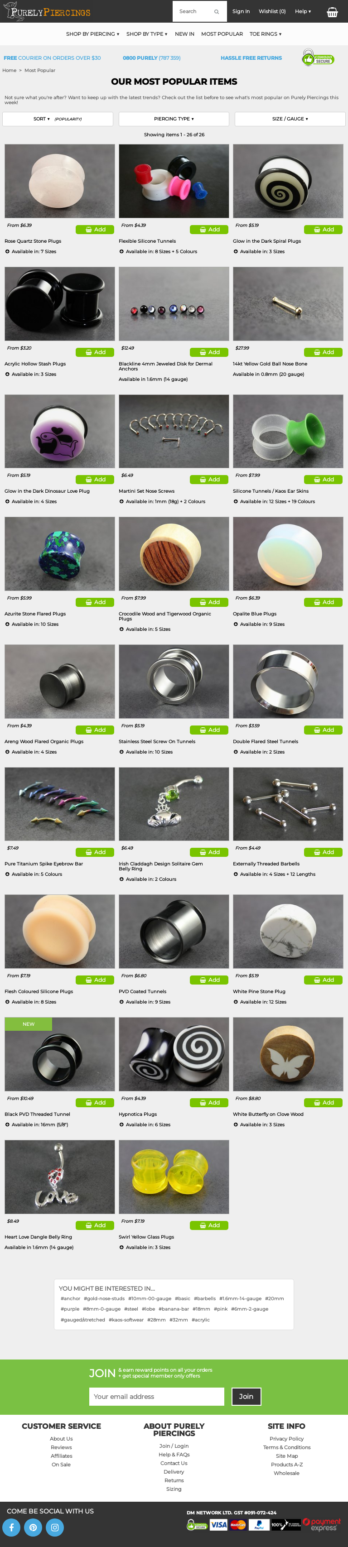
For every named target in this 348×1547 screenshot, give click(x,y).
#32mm (178, 1319)
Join (246, 1397)
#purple (70, 1309)
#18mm (201, 1309)
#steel (131, 1309)
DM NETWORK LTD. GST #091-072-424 (231, 1512)
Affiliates (61, 1456)
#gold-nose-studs (104, 1298)
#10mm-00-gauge (149, 1298)
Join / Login (174, 1446)
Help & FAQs (174, 1455)
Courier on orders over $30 (52, 58)
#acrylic (201, 1319)
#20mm (274, 1298)
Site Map (287, 1456)
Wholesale (287, 1473)
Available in (153, 379)
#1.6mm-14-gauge (240, 1298)
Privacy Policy (287, 1439)
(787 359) (152, 58)
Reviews (61, 1448)
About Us (61, 1439)
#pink (220, 1309)
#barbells (205, 1298)
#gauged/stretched (83, 1319)
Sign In (241, 11)
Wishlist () (272, 11)
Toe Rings (263, 34)
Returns (174, 1481)
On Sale (61, 1465)
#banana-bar (174, 1309)
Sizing (174, 1489)
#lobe (148, 1309)
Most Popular (222, 34)
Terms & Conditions (286, 1448)
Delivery (174, 1472)
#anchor (70, 1298)
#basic (182, 1298)
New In (184, 34)
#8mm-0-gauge (102, 1309)
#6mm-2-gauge (249, 1309)
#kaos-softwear (126, 1319)
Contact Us (173, 1463)
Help (301, 11)
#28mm (156, 1319)
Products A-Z (287, 1465)
